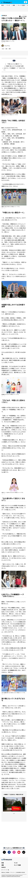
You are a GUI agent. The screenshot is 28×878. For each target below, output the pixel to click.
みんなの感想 (23, 16)
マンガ (8, 5)
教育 (9, 48)
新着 (2, 5)
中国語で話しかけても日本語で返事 (14, 66)
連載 (14, 5)
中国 (6, 48)
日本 (3, 48)
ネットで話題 (21, 5)
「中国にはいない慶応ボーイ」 (14, 64)
